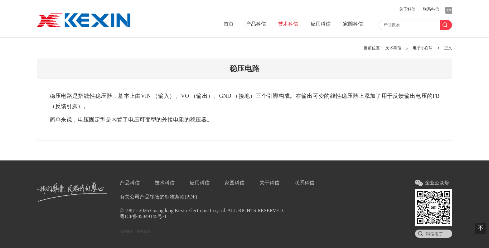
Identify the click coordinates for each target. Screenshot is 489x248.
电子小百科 (423, 48)
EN (449, 10)
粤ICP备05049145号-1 (143, 216)
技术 (288, 23)
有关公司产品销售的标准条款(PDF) (158, 196)
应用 (321, 23)
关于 (407, 9)
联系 (431, 9)
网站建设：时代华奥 (135, 231)
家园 (353, 23)
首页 (229, 23)
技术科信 (393, 48)
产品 (256, 23)
